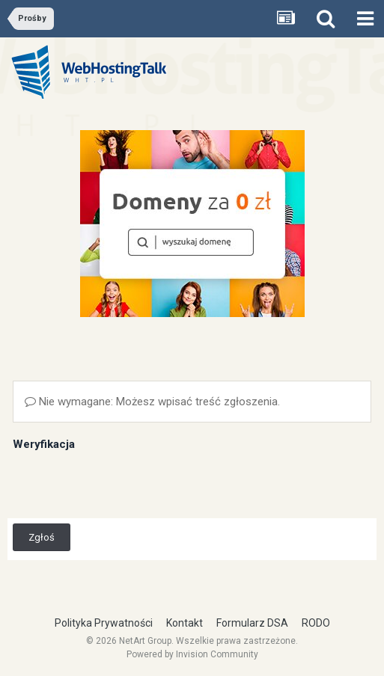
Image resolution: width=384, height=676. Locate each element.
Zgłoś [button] (41, 537)
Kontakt (184, 623)
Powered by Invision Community (192, 654)
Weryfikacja (44, 444)
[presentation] (126, 484)
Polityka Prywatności (104, 623)
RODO (316, 623)
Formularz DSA (252, 623)
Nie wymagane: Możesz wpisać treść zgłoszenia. (152, 401)
